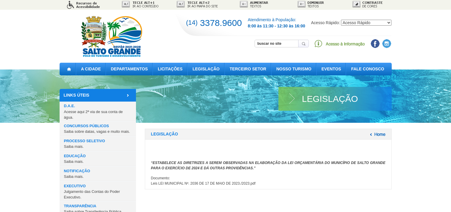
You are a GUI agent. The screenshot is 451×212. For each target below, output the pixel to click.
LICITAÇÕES (170, 69)
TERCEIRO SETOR (248, 69)
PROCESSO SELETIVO (84, 144)
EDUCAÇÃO (75, 159)
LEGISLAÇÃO (206, 69)
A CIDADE (91, 69)
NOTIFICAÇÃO (77, 174)
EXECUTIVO (92, 191)
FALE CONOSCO (367, 69)
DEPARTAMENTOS (129, 69)
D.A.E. (93, 111)
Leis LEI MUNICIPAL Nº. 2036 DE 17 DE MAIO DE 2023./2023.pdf (203, 183)
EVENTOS (331, 69)
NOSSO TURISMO (293, 69)
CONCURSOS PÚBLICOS (97, 129)
